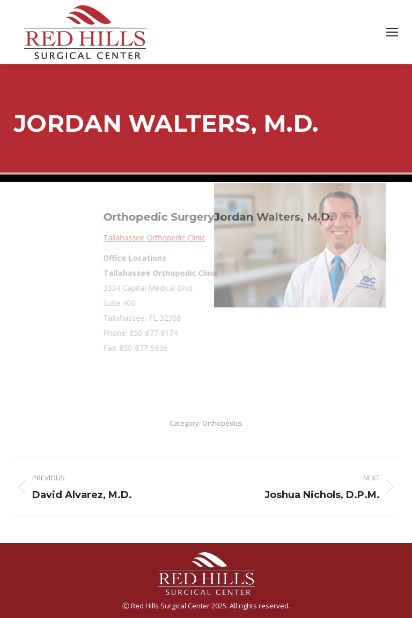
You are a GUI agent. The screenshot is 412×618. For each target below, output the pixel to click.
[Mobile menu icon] (392, 32)
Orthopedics (222, 423)
